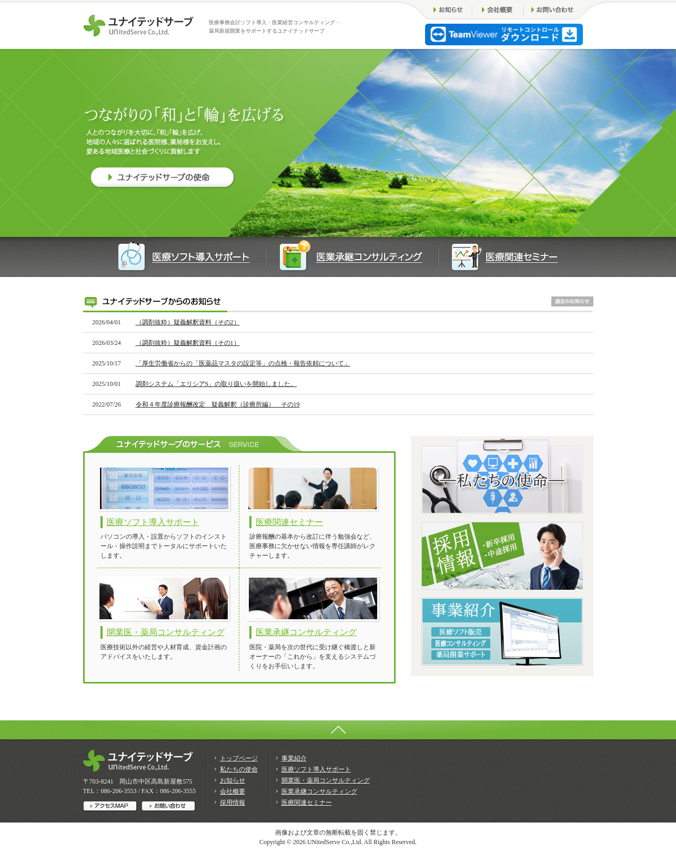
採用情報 (232, 802)
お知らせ (232, 780)
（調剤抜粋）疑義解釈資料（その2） (188, 322)
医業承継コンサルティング (306, 632)
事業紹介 (294, 758)
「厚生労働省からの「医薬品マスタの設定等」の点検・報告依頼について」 (243, 363)
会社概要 (232, 791)
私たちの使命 (239, 769)
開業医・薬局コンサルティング (166, 632)
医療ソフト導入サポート (153, 522)
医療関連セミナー (289, 522)
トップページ (239, 758)
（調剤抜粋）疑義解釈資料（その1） (188, 342)
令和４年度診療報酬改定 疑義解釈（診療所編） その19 (218, 404)
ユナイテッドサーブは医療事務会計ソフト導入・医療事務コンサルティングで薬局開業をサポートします (139, 25)
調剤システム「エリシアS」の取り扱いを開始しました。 (216, 384)
